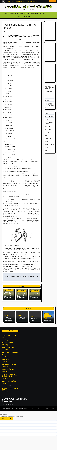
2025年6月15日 (5, 355)
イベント (47, 119)
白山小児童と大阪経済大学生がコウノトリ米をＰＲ (10, 375)
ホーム (6, 13)
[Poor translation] (9, 418)
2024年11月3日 (5, 391)
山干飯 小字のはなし (8, 290)
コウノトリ (34, 16)
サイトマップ (48, 408)
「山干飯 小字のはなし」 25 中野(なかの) (34, 295)
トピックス (47, 126)
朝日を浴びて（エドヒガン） (35, 319)
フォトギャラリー (49, 132)
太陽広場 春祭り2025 (8, 369)
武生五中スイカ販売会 (7, 342)
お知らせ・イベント (23, 13)
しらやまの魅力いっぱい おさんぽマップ (22, 319)
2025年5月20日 (5, 366)
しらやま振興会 (33, 13)
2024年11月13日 (5, 383)
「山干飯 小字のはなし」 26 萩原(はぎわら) (21, 295)
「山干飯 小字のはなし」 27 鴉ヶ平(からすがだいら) (8, 294)
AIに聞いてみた (48, 113)
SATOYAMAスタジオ (44, 13)
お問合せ (53, 408)
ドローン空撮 (27, 16)
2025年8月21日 (5, 338)
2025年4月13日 (5, 371)
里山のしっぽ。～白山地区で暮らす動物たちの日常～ (49, 87)
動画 (46, 135)
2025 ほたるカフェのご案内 (9, 364)
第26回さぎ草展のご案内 (8, 347)
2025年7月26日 (5, 349)
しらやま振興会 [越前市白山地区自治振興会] (28, 6)
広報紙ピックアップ (49, 144)
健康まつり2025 (6, 359)
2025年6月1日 (5, 360)
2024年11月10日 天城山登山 (9, 381)
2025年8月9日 (5, 343)
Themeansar (24, 408)
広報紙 (46, 141)
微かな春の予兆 (48, 100)
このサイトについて (40, 408)
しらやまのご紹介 (13, 13)
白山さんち (20, 16)
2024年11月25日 (5, 378)
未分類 (46, 147)
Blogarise (18, 408)
